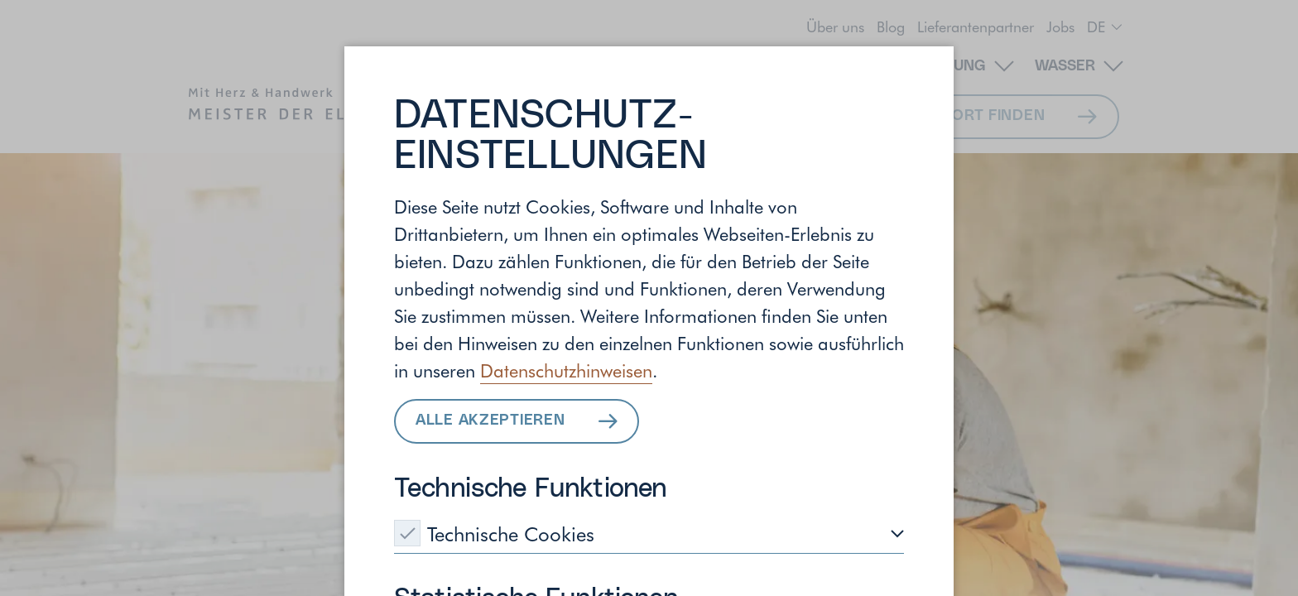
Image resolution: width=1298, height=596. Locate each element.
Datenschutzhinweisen (566, 370)
